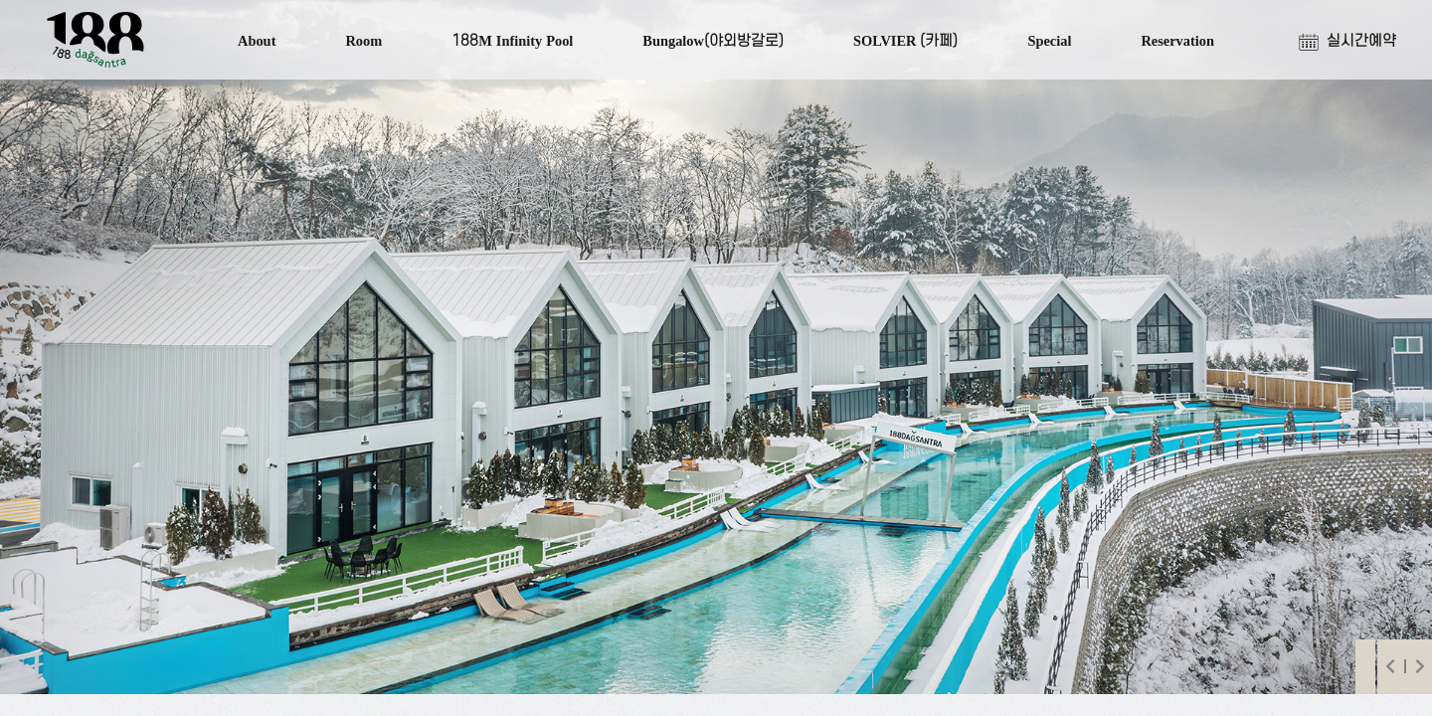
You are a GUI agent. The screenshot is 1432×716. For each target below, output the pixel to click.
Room (363, 41)
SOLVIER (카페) (905, 41)
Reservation (1177, 41)
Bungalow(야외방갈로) (713, 41)
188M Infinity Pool (512, 41)
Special (1049, 41)
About (256, 41)
